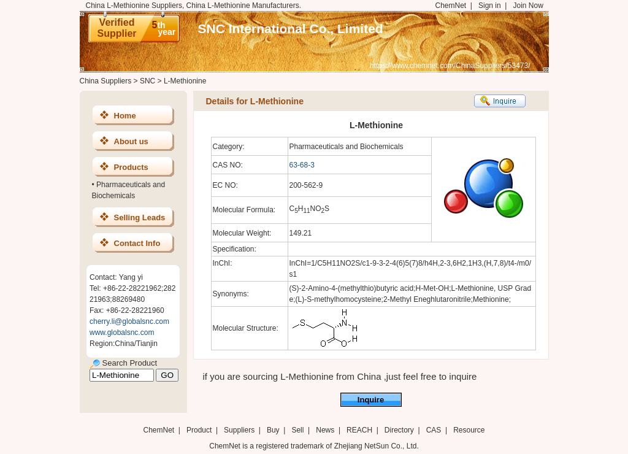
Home (125, 115)
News (325, 430)
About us (131, 141)
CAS (434, 430)
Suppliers (239, 430)
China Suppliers (106, 81)
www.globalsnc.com (122, 332)
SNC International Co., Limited (290, 28)
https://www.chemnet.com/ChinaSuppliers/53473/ (450, 65)
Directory (399, 430)
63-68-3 (302, 165)
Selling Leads (140, 217)
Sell (297, 430)
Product (200, 430)
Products (131, 167)
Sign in (489, 5)
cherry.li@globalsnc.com (129, 321)
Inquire (371, 399)
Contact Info (137, 243)
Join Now (528, 5)
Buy (273, 430)
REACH (359, 430)
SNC (147, 81)
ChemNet (451, 5)
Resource (468, 430)
